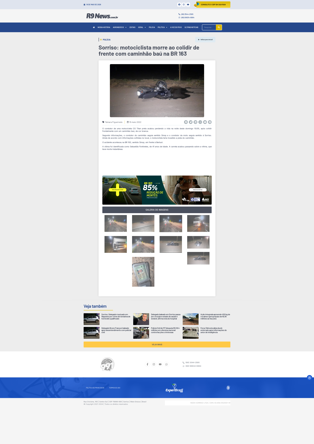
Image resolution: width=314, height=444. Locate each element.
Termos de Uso (114, 388)
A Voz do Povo (176, 27)
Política (162, 27)
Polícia (152, 27)
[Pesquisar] (219, 27)
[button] (186, 122)
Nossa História (104, 27)
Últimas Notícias (191, 27)
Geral (142, 27)
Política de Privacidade (95, 388)
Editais (132, 27)
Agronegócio (120, 27)
